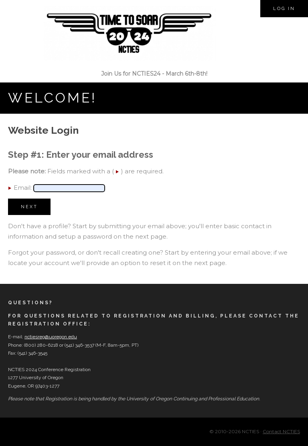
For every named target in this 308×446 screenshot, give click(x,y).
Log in (284, 8)
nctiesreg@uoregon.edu (50, 337)
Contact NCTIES (281, 431)
